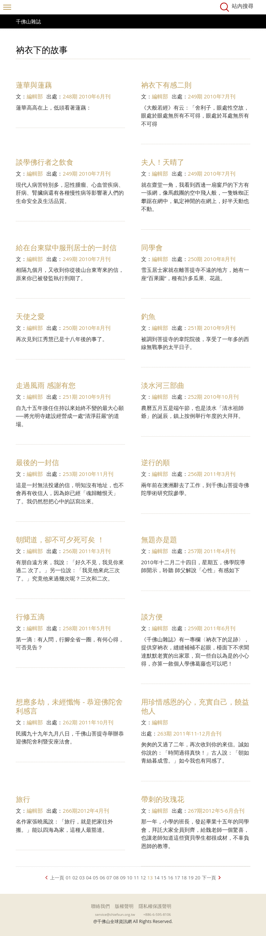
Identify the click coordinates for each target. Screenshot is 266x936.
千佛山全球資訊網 (133, 7)
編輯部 (35, 96)
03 (82, 877)
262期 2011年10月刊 (88, 722)
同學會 (152, 247)
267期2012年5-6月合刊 (216, 810)
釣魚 (148, 316)
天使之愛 (30, 316)
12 (143, 877)
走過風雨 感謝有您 (45, 385)
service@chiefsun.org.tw (115, 914)
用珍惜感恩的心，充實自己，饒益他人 (195, 706)
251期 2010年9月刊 (212, 327)
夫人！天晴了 (162, 162)
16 (170, 877)
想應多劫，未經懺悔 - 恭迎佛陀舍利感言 (69, 706)
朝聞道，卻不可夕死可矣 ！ (60, 539)
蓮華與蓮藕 (34, 85)
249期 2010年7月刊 (212, 96)
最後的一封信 (37, 462)
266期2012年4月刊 (86, 810)
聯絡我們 (100, 906)
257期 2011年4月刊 (212, 551)
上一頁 (57, 877)
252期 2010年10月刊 (213, 396)
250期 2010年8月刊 (212, 258)
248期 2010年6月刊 (87, 96)
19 (191, 877)
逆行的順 (155, 462)
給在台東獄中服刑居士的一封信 (66, 247)
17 (177, 877)
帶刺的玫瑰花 (162, 799)
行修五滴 (30, 617)
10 (129, 877)
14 (156, 877)
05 (95, 877)
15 (163, 877)
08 (116, 877)
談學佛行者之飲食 (44, 162)
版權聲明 (124, 906)
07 (109, 877)
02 (75, 877)
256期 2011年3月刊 (212, 473)
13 (150, 877)
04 (88, 877)
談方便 (152, 617)
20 (197, 877)
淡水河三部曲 (162, 385)
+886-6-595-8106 (157, 914)
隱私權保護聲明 (155, 906)
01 (68, 877)
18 (184, 877)
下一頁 (209, 877)
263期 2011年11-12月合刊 (189, 733)
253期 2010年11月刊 (88, 473)
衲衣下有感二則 (166, 85)
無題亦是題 (159, 539)
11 (136, 877)
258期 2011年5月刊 (87, 628)
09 (123, 877)
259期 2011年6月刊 (212, 628)
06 (102, 877)
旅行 (23, 799)
